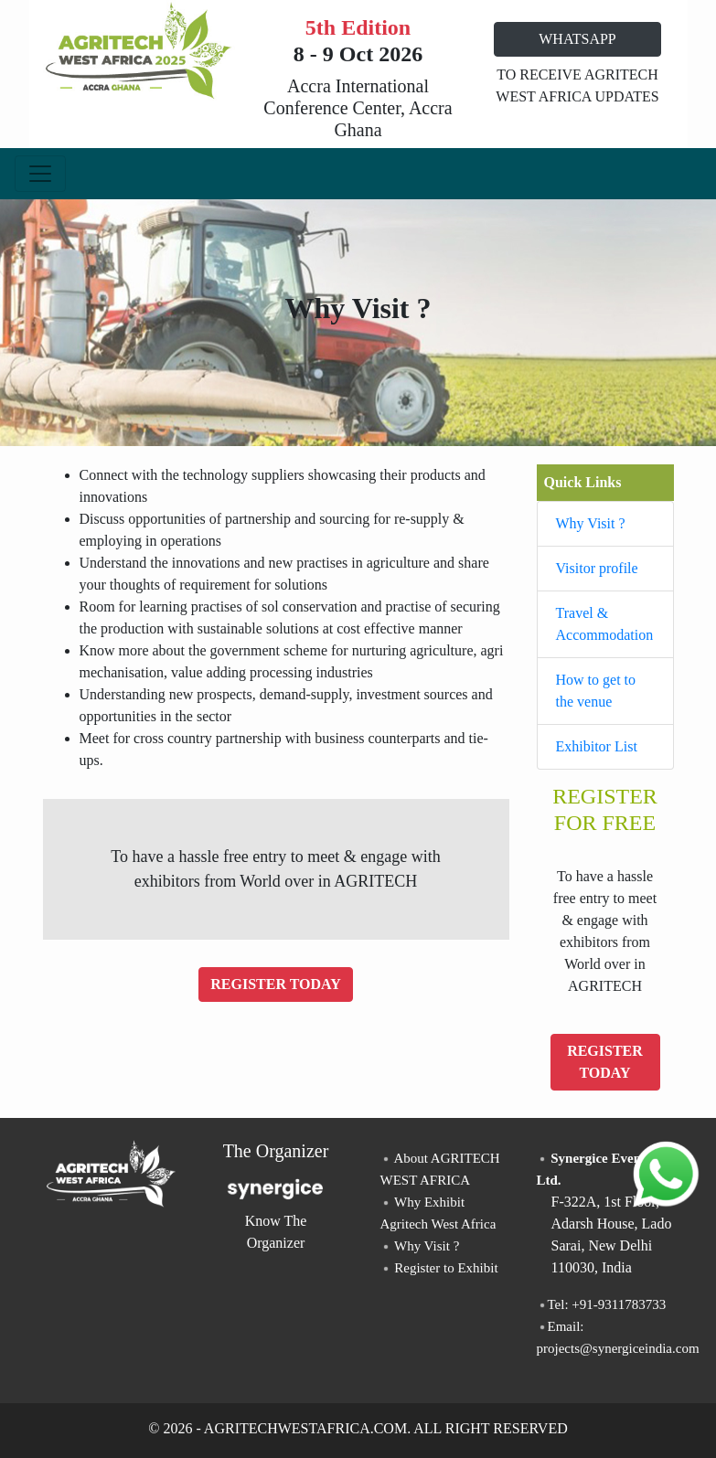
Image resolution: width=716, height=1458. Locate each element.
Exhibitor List (596, 746)
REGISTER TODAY (275, 984)
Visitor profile (597, 568)
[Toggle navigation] (40, 173)
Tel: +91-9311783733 (602, 1304)
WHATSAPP (577, 39)
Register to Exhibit (439, 1268)
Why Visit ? (590, 523)
